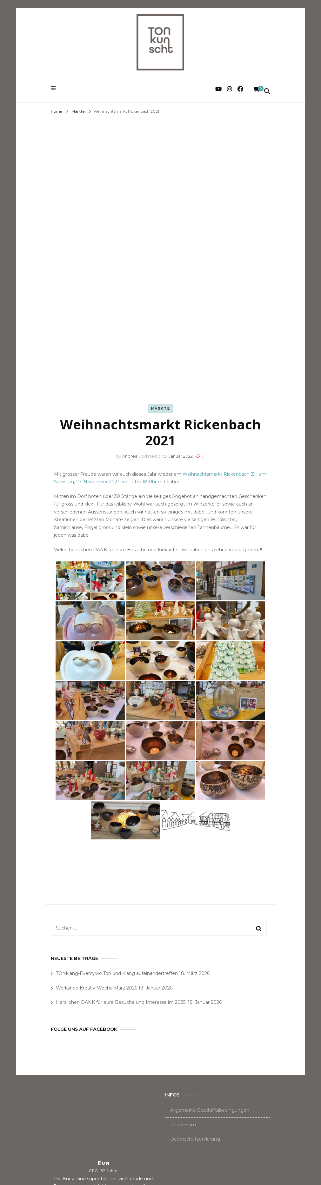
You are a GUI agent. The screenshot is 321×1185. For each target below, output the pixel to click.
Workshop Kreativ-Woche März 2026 (96, 988)
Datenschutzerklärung (195, 1139)
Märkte (160, 408)
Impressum (183, 1125)
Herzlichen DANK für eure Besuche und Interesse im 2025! (121, 1002)
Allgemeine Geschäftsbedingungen (209, 1110)
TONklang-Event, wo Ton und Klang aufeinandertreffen (117, 973)
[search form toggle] (267, 92)
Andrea (129, 456)
